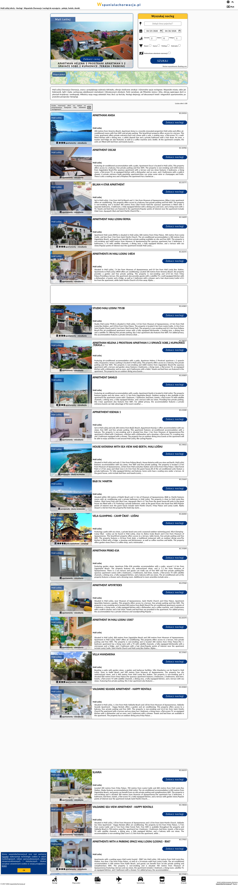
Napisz (235, 884)
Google (5, 856)
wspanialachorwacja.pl (119, 5)
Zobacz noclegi (175, 122)
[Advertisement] (119, 744)
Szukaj (162, 61)
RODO (4, 866)
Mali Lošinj (56, 117)
